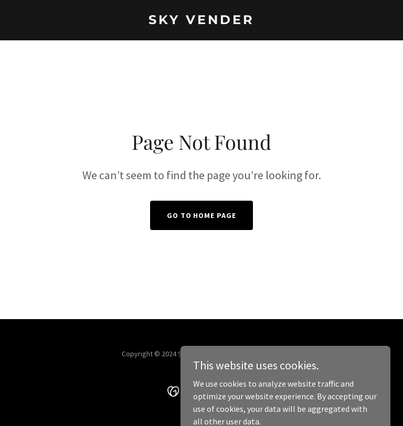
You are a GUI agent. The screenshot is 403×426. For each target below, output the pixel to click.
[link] (201, 21)
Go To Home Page (202, 215)
